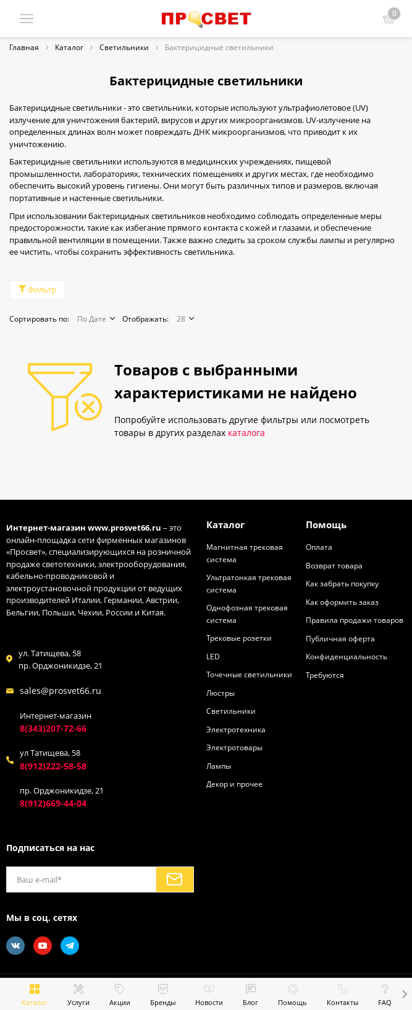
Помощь (326, 524)
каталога (246, 433)
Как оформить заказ (342, 601)
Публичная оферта (340, 638)
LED (213, 656)
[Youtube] (42, 945)
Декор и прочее (234, 784)
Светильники (231, 711)
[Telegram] (70, 945)
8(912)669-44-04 (53, 803)
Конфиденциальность (346, 656)
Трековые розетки (239, 638)
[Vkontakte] (15, 945)
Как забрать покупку (342, 583)
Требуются (325, 674)
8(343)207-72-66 (53, 728)
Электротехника (236, 729)
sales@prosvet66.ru (60, 690)
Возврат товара (334, 565)
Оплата (319, 547)
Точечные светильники (249, 674)
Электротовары (234, 747)
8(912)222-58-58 (53, 765)
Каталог (225, 524)
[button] (404, 994)
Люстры (220, 692)
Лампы (218, 765)
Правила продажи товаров (354, 620)
